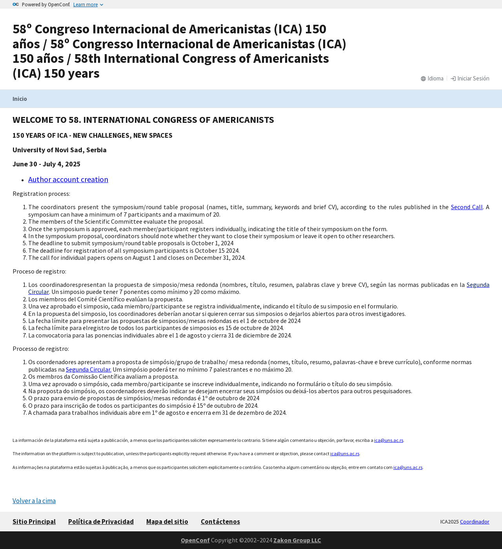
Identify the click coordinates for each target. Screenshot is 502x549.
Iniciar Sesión (469, 78)
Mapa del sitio (167, 521)
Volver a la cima (34, 500)
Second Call (467, 207)
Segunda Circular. (88, 369)
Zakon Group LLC (297, 540)
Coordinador (474, 521)
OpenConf (195, 540)
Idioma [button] (432, 78)
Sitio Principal (34, 521)
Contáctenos (220, 521)
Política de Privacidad (101, 521)
